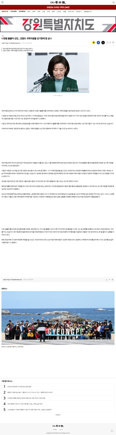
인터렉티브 (22, 11)
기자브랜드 (13, 11)
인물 (64, 11)
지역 (48, 11)
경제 (33, 11)
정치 (28, 11)
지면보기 (79, 11)
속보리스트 (4, 11)
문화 (53, 11)
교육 (43, 11)
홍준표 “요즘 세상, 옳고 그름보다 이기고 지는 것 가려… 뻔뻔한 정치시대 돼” (29, 392)
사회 (38, 11)
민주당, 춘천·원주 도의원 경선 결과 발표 (19, 386)
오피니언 (71, 11)
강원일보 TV (87, 11)
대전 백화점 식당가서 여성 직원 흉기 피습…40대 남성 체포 (25, 404)
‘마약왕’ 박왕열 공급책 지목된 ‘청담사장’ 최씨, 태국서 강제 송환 (26, 398)
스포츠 (59, 11)
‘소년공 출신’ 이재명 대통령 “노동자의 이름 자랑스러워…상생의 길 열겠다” (29, 410)
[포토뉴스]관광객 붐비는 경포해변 (12, 347)
